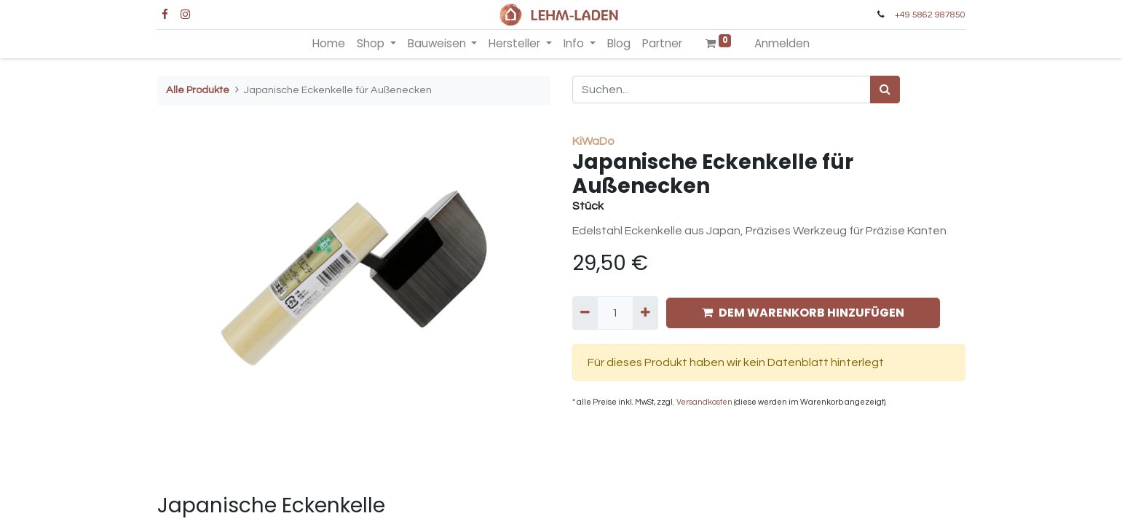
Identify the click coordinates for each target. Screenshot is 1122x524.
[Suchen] (885, 89)
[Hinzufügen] (645, 313)
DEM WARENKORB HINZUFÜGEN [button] (803, 312)
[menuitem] (329, 44)
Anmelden (782, 43)
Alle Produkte (197, 89)
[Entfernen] (585, 313)
